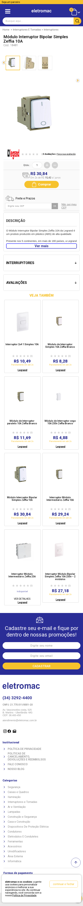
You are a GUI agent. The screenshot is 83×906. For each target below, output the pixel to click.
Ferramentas (15, 841)
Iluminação (14, 797)
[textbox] (41, 21)
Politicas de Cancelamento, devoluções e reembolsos (27, 756)
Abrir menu (8, 11)
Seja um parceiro (11, 2)
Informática (14, 861)
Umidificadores (17, 851)
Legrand (22, 370)
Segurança (14, 787)
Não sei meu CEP (68, 206)
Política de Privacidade (24, 749)
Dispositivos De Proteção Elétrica (28, 826)
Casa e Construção (19, 821)
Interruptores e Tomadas (27, 29)
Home (6, 29)
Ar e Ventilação (17, 806)
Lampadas (14, 811)
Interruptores (51, 29)
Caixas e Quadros (18, 792)
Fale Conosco (18, 764)
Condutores (15, 831)
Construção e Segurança (22, 816)
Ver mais (42, 246)
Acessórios (15, 846)
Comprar (41, 184)
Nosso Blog (16, 769)
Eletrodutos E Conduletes (23, 836)
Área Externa (15, 856)
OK (54, 206)
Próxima (78, 80)
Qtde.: (26, 165)
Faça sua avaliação (66, 154)
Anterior (4, 63)
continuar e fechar (63, 884)
